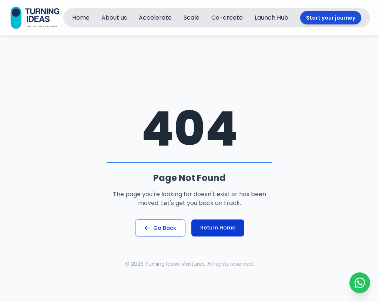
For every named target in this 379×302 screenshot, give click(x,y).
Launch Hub (271, 17)
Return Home (217, 227)
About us (114, 17)
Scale (191, 17)
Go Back (160, 228)
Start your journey (330, 17)
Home (81, 17)
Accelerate (155, 17)
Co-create (227, 17)
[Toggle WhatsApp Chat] (359, 282)
